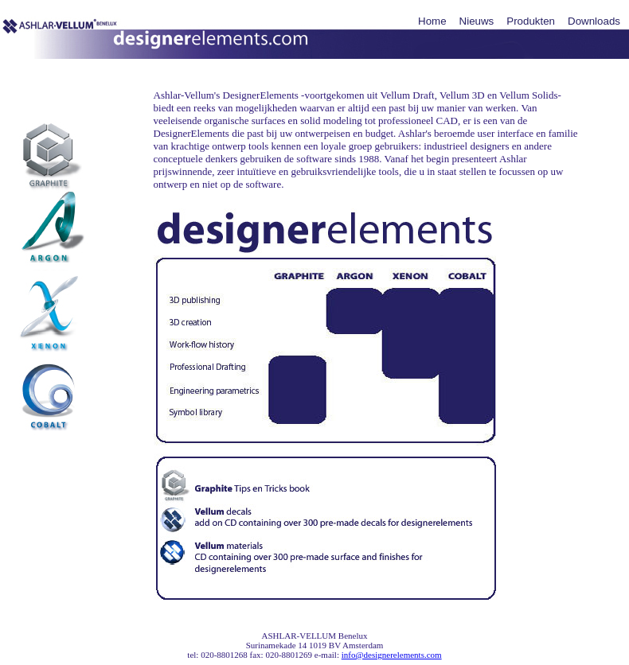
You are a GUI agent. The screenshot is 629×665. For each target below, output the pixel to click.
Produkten (530, 21)
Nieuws (476, 21)
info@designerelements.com (392, 654)
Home (432, 21)
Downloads (594, 21)
